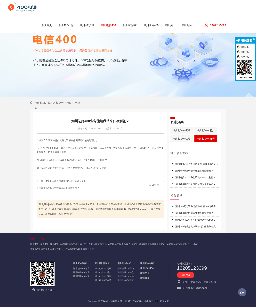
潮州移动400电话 (81, 272)
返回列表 (154, 185)
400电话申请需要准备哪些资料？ (47, 249)
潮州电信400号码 (181, 130)
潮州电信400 (102, 263)
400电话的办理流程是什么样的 (182, 244)
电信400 (60, 102)
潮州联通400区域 (125, 280)
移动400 (54, 244)
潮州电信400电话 (81, 268)
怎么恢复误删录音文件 (95, 244)
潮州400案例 (80, 263)
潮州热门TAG (38, 238)
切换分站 (164, 301)
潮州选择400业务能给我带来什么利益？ (195, 177)
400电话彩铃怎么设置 (71, 244)
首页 (50, 102)
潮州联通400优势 (125, 276)
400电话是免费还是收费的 (152, 244)
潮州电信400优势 (205, 138)
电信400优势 (73, 102)
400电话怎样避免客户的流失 (122, 244)
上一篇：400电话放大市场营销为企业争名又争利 (61, 181)
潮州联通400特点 (125, 272)
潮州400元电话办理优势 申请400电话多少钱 (196, 164)
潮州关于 (145, 273)
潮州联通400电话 (81, 276)
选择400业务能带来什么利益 (79, 249)
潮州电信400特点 (205, 130)
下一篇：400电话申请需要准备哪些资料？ (58, 187)
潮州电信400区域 (181, 138)
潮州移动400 (147, 268)
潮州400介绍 (147, 263)
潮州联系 (145, 278)
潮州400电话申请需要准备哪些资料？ (194, 170)
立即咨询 (185, 275)
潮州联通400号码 (125, 268)
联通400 (44, 244)
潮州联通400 (124, 263)
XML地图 (148, 301)
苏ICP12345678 (133, 301)
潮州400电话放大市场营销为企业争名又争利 (196, 185)
